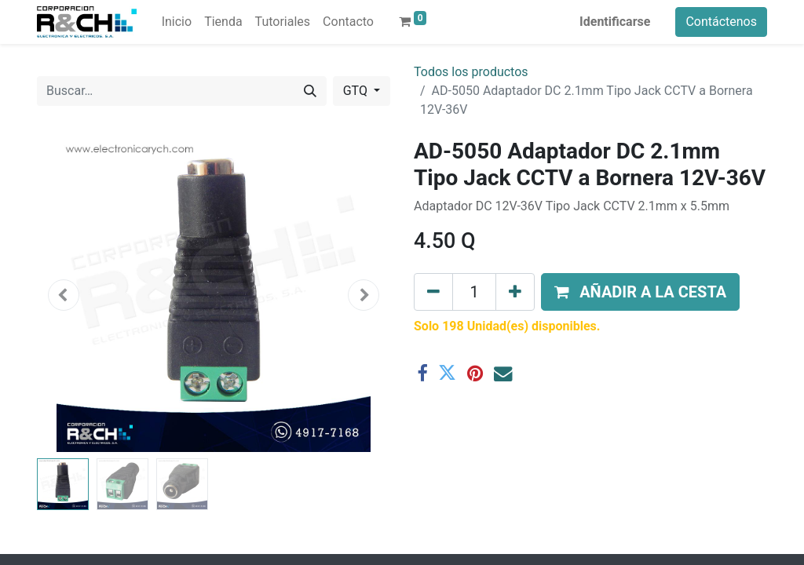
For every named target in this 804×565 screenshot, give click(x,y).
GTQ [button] (357, 90)
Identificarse (614, 21)
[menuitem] (176, 22)
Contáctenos (721, 21)
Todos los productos (471, 71)
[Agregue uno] (515, 292)
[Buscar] (310, 91)
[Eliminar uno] (433, 292)
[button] (63, 295)
